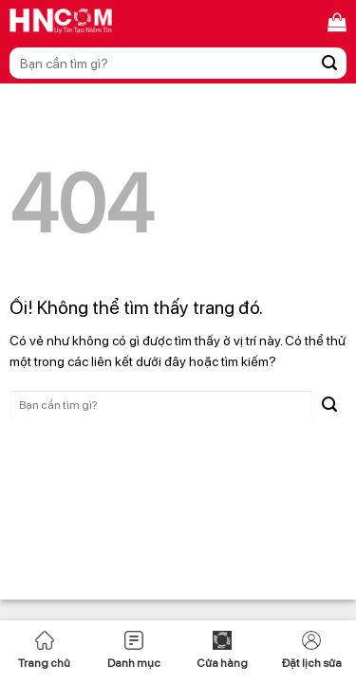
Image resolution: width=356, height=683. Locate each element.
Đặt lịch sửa (312, 650)
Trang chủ (44, 650)
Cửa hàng (222, 650)
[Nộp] (330, 63)
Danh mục (133, 650)
